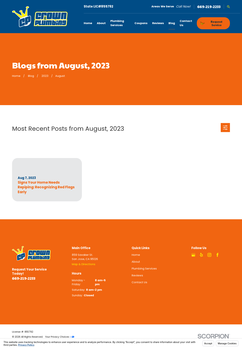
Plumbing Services (144, 268)
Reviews (137, 275)
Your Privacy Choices (59, 336)
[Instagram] (209, 255)
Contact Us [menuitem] (186, 23)
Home (136, 255)
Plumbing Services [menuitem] (117, 23)
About (136, 262)
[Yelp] (201, 255)
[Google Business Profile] (193, 255)
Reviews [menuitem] (158, 23)
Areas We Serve (162, 6)
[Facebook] (217, 255)
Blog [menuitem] (171, 23)
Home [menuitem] (88, 23)
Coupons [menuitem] (141, 23)
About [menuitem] (101, 23)
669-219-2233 (209, 6)
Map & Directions (83, 264)
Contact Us (139, 282)
